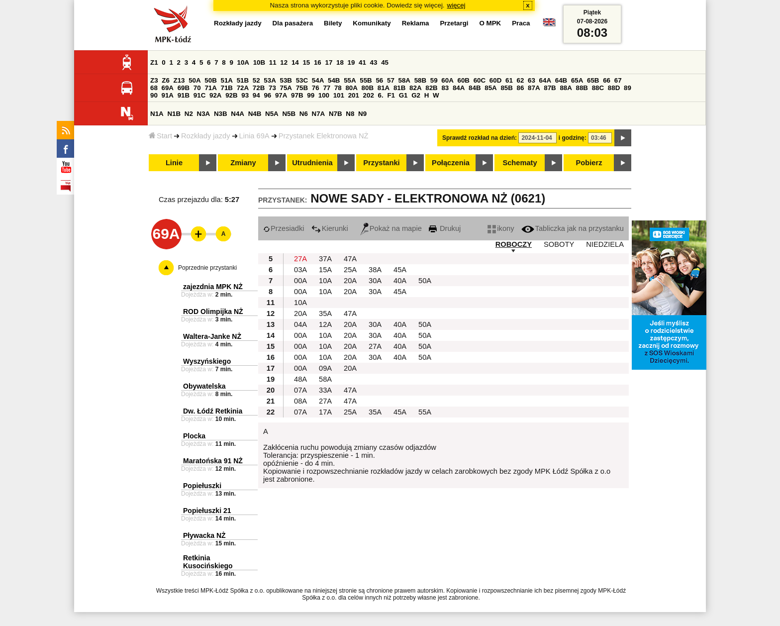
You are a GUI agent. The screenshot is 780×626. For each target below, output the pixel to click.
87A (534, 88)
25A (350, 270)
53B (286, 80)
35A (325, 313)
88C (598, 88)
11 (273, 62)
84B (475, 88)
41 (362, 62)
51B (243, 80)
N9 (362, 113)
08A (300, 401)
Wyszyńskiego (207, 361)
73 (272, 88)
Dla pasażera (293, 23)
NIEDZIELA (605, 244)
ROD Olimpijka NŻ (213, 311)
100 (323, 95)
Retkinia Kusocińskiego (208, 562)
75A (286, 88)
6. (381, 95)
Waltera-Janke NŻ (212, 336)
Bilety (333, 23)
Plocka (194, 436)
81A (384, 88)
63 (531, 80)
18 (340, 62)
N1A (157, 113)
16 (317, 62)
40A (399, 281)
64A (545, 80)
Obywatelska (204, 386)
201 (353, 95)
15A (325, 270)
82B (431, 88)
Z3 (154, 80)
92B (231, 95)
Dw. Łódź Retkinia (212, 411)
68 (154, 88)
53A (270, 80)
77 (326, 88)
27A (300, 259)
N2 (189, 113)
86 (520, 88)
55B (366, 80)
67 (618, 80)
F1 (391, 95)
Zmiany (243, 163)
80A (351, 88)
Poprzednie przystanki (207, 267)
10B (259, 62)
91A (168, 95)
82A (415, 88)
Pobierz (589, 163)
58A (404, 80)
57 (390, 80)
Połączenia (451, 163)
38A (375, 270)
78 (338, 88)
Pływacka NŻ (204, 535)
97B (297, 95)
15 (306, 62)
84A (459, 88)
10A (243, 62)
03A (300, 270)
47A (350, 259)
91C (199, 95)
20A (350, 281)
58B (420, 80)
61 (509, 80)
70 (197, 88)
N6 (303, 113)
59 (434, 80)
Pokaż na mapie (391, 228)
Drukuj (445, 228)
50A (194, 80)
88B (582, 88)
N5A (272, 113)
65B (593, 80)
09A (325, 368)
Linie (174, 163)
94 (256, 95)
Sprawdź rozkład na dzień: (479, 137)
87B (550, 88)
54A (318, 80)
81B (399, 88)
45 (385, 62)
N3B (220, 113)
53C (302, 80)
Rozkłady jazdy (205, 136)
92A (215, 95)
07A (300, 390)
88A (566, 88)
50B (210, 80)
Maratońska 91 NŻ (213, 461)
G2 (415, 95)
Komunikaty (371, 23)
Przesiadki (283, 228)
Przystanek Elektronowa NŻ (324, 136)
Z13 (179, 80)
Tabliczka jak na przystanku (572, 228)
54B (334, 80)
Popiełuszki (202, 486)
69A (168, 88)
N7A (318, 113)
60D (495, 80)
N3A (203, 113)
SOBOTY (559, 244)
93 (245, 95)
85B (506, 88)
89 (627, 88)
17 (328, 62)
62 (520, 80)
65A (577, 80)
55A (350, 80)
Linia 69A (254, 136)
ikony (501, 228)
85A (490, 88)
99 (310, 95)
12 (284, 62)
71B (227, 88)
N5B (288, 113)
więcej (456, 5)
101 (338, 95)
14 (295, 62)
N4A (237, 113)
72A (243, 88)
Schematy (519, 163)
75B (302, 88)
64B (561, 80)
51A (227, 80)
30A (375, 281)
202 (368, 95)
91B (184, 95)
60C (480, 80)
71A (210, 88)
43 (374, 62)
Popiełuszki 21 (207, 511)
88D (614, 88)
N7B (335, 113)
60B (464, 80)
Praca (521, 23)
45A (399, 270)
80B (368, 88)
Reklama (415, 23)
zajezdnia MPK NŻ (213, 287)
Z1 (154, 62)
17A (325, 412)
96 (267, 95)
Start (160, 136)
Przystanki (381, 163)
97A (281, 95)
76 (315, 88)
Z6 (166, 80)
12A (325, 324)
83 (445, 88)
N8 (350, 113)
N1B (174, 113)
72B (259, 88)
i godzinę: (572, 137)
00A (300, 281)
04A (300, 324)
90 (154, 95)
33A (325, 390)
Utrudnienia (312, 163)
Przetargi (454, 23)
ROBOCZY (513, 244)
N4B (255, 113)
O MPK (490, 23)
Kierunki (329, 228)
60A (447, 80)
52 (256, 80)
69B (184, 88)
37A (325, 259)
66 (606, 80)
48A (300, 379)
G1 (403, 95)
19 (351, 62)
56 (379, 80)
